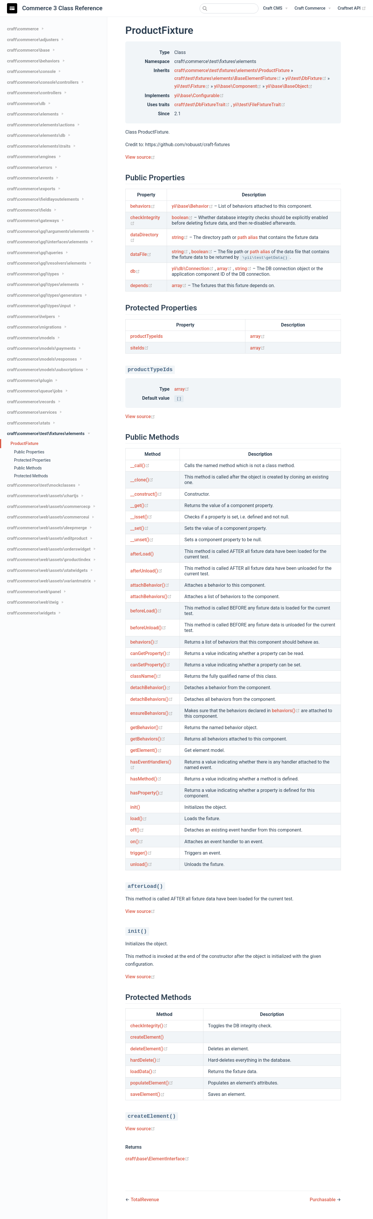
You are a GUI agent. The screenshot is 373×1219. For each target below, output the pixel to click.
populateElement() (151, 1083)
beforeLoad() (146, 611)
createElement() (147, 1037)
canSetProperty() (150, 665)
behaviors (142, 206)
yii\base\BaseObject (289, 86)
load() (138, 818)
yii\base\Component (238, 86)
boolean (183, 217)
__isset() (141, 517)
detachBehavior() (150, 687)
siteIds (139, 348)
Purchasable (323, 1199)
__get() (139, 505)
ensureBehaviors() (151, 713)
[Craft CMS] (275, 8)
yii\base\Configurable (199, 95)
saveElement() (147, 1094)
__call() (139, 465)
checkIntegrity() (149, 1025)
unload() (141, 864)
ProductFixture (24, 443)
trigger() (141, 853)
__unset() (142, 539)
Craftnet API (352, 8)
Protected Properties (32, 460)
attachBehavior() (149, 585)
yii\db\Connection (193, 268)
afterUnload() (146, 571)
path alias (247, 237)
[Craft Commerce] (313, 8)
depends (141, 285)
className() (145, 676)
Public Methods (28, 468)
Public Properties (29, 452)
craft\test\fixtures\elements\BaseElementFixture (228, 78)
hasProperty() (146, 793)
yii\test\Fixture (192, 86)
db (135, 271)
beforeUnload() (148, 628)
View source (140, 157)
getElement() (146, 750)
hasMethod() (145, 779)
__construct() (146, 494)
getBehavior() (146, 727)
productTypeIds (146, 336)
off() (137, 830)
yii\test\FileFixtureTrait (259, 104)
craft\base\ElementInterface (157, 1159)
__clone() (141, 480)
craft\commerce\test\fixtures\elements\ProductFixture (232, 70)
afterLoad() (142, 554)
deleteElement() (149, 1049)
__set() (139, 528)
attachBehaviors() (151, 596)
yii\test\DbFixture (306, 78)
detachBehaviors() (151, 699)
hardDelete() (145, 1060)
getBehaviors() (147, 739)
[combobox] (229, 8)
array (225, 268)
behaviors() (144, 642)
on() (136, 841)
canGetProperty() (150, 653)
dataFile (140, 254)
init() (135, 807)
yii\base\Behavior (193, 206)
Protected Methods (31, 476)
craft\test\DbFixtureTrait (202, 104)
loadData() (143, 1071)
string (180, 237)
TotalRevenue (145, 1199)
